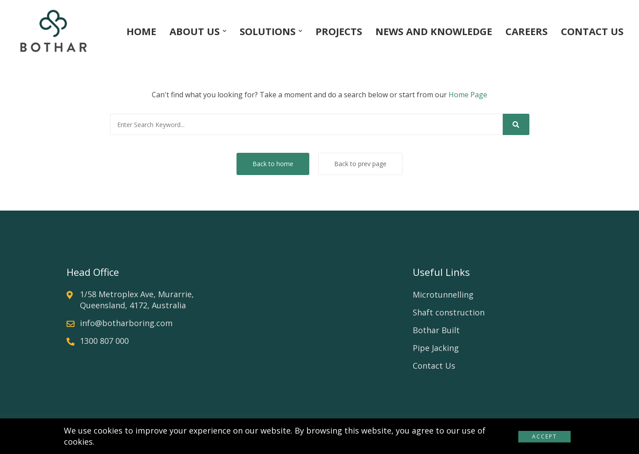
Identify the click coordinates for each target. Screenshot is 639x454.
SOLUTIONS (268, 31)
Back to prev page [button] (360, 163)
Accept (544, 436)
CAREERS (526, 31)
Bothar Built (436, 330)
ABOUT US (195, 31)
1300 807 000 (104, 340)
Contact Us (434, 365)
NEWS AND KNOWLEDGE (433, 31)
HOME (141, 31)
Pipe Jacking (436, 347)
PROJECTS (339, 31)
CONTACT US (592, 31)
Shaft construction (449, 312)
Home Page (468, 95)
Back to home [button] (272, 163)
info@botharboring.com (126, 323)
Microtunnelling (443, 294)
